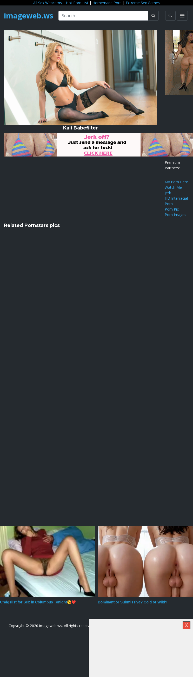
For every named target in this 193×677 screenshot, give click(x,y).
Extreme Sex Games (143, 2)
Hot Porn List (77, 2)
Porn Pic (172, 209)
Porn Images (175, 214)
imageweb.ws (28, 16)
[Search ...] (103, 16)
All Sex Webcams (47, 2)
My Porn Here (176, 181)
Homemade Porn (107, 2)
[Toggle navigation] (182, 16)
